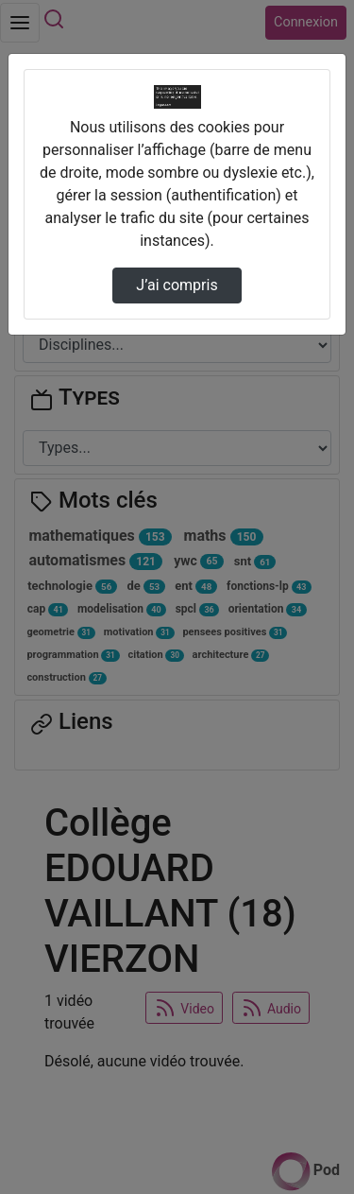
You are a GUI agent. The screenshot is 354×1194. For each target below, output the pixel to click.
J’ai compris (176, 285)
